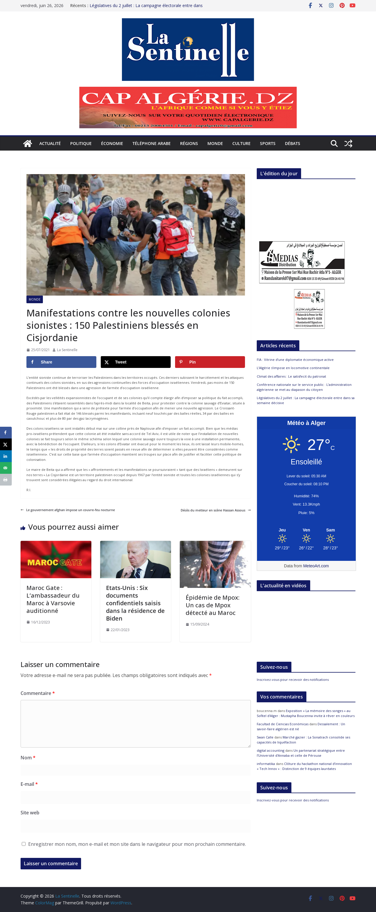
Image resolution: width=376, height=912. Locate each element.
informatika (266, 763)
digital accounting (270, 750)
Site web (30, 812)
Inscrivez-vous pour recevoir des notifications (293, 679)
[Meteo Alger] (306, 530)
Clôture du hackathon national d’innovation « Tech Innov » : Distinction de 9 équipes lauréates (304, 766)
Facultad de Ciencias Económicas (282, 724)
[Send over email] (6, 468)
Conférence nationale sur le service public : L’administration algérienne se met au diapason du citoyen (304, 387)
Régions (189, 143)
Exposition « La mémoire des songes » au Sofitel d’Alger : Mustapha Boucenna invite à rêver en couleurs (306, 713)
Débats (292, 143)
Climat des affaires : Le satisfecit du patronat (291, 376)
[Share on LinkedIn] (6, 456)
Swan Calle (265, 737)
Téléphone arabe (151, 143)
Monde (215, 143)
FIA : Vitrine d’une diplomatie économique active (295, 359)
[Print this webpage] (6, 480)
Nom (28, 757)
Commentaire (38, 693)
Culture (241, 143)
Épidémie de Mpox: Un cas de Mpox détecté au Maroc (212, 605)
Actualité (50, 143)
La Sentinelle (67, 349)
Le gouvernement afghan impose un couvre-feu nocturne (68, 510)
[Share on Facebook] (61, 362)
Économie (112, 143)
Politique (81, 143)
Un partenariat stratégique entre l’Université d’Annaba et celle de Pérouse (301, 753)
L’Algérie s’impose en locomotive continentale (293, 368)
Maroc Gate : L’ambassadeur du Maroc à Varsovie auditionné (53, 599)
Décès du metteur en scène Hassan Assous (216, 510)
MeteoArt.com (316, 565)
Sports (268, 143)
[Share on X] (136, 362)
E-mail (29, 784)
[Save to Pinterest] (210, 362)
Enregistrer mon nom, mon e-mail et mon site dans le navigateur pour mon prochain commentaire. (137, 844)
